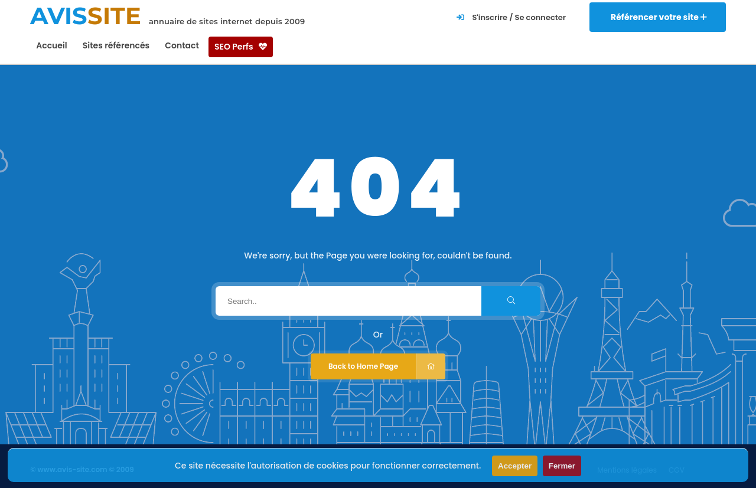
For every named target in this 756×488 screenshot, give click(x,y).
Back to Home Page (386, 366)
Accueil (51, 45)
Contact (182, 45)
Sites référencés (116, 45)
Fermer (562, 465)
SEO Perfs (240, 47)
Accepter (515, 465)
